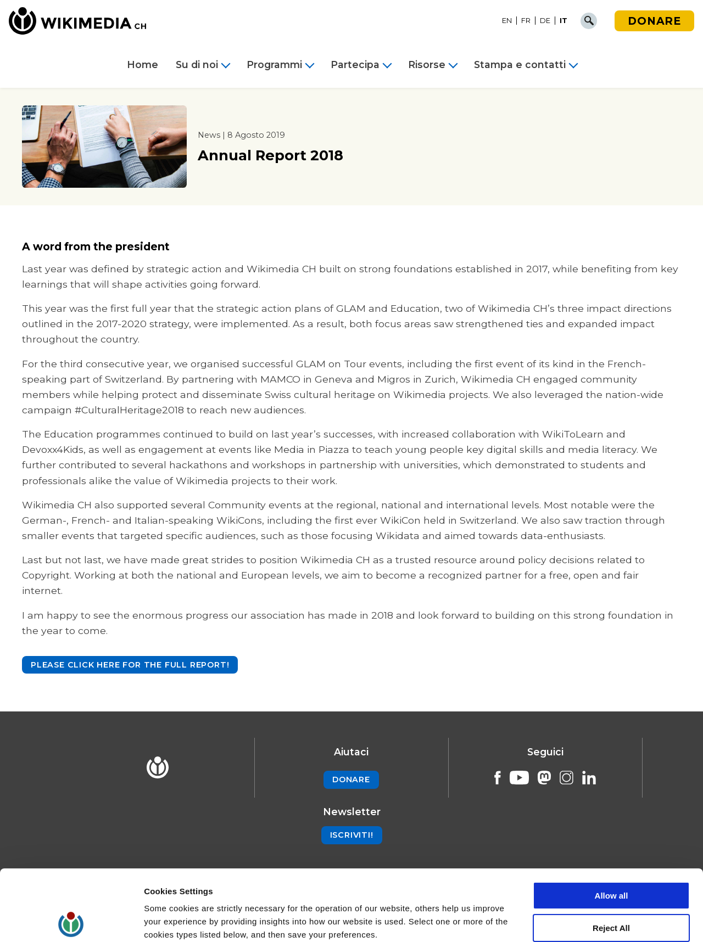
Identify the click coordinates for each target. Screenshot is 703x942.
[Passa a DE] (545, 20)
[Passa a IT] (563, 20)
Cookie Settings (175, 920)
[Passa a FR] (526, 20)
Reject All (611, 857)
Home (142, 64)
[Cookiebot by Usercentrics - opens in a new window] (71, 920)
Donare (654, 20)
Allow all (611, 824)
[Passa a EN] (507, 20)
